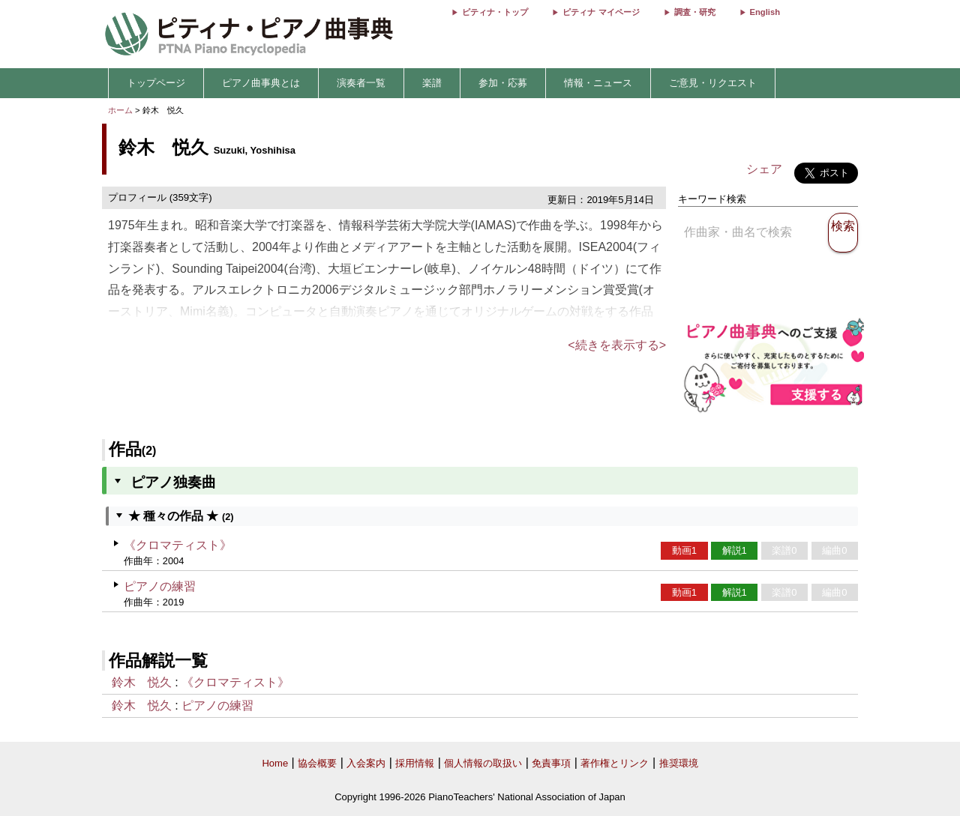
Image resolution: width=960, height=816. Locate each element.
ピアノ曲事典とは (261, 82)
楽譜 (432, 82)
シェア (764, 169)
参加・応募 (502, 82)
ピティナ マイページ (600, 11)
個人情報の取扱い (483, 763)
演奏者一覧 (361, 82)
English (765, 11)
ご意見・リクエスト (713, 82)
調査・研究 (695, 11)
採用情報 (414, 763)
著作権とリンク (614, 763)
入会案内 (366, 763)
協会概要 (317, 763)
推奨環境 (678, 763)
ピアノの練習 (160, 586)
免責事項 (551, 763)
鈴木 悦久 (142, 682)
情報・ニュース (598, 82)
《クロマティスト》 (178, 545)
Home (275, 763)
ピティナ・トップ (495, 11)
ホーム (120, 110)
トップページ (156, 82)
